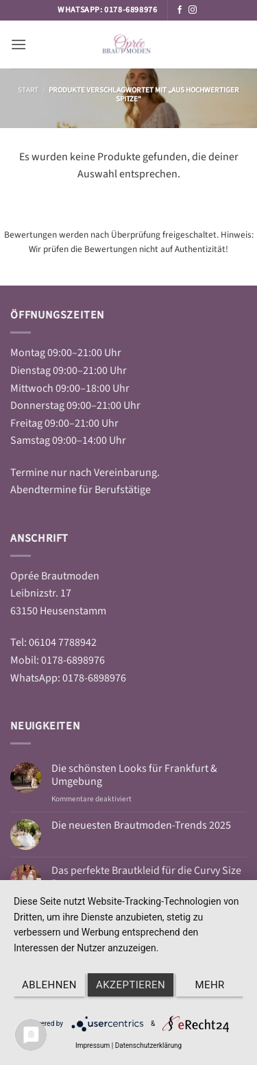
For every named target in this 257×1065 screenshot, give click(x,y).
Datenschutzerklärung (148, 1045)
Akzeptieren (130, 985)
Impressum (92, 1045)
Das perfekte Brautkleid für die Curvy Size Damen (146, 877)
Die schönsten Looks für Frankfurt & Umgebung (134, 775)
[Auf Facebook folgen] (179, 10)
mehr (209, 985)
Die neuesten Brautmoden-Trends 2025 (141, 825)
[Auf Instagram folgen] (192, 10)
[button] (18, 44)
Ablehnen (49, 985)
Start (28, 90)
